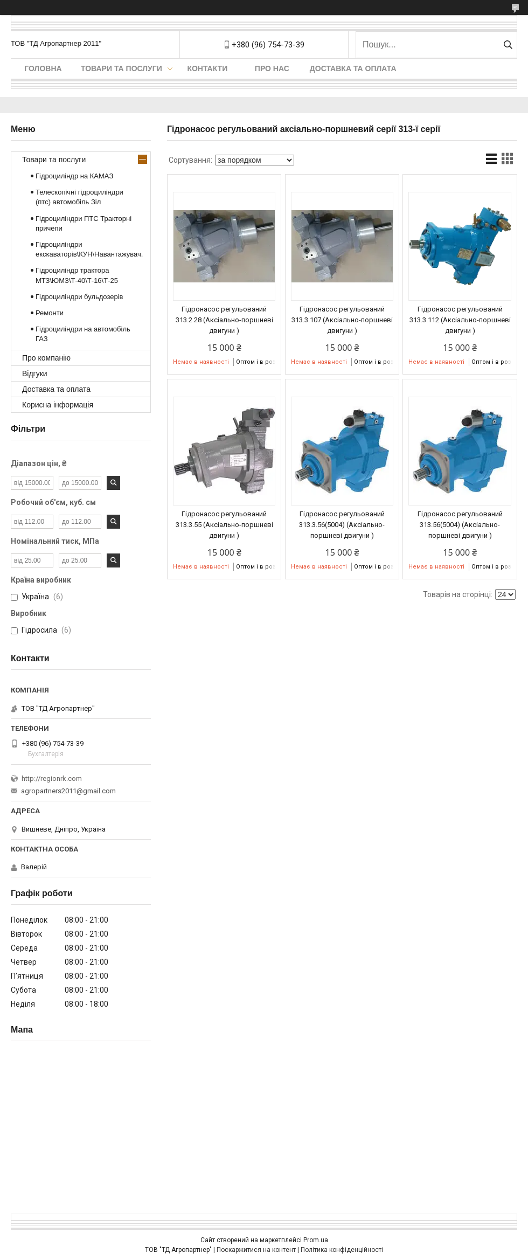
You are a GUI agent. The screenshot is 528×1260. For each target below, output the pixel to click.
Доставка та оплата (353, 68)
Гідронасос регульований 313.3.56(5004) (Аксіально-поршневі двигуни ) (342, 524)
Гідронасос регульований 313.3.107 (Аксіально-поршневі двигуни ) (342, 320)
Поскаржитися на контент (256, 1250)
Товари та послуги (121, 68)
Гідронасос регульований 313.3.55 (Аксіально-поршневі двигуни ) (224, 524)
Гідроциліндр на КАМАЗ (74, 176)
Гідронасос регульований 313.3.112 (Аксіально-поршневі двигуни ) (460, 320)
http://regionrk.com (52, 778)
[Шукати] (507, 44)
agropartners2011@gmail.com (68, 791)
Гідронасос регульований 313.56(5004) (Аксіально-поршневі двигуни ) (460, 524)
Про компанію (46, 358)
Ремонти (50, 313)
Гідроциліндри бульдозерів (79, 297)
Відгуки (34, 373)
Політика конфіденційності (342, 1250)
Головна (42, 68)
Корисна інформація (57, 404)
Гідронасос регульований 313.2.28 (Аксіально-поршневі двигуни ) (224, 320)
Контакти (207, 68)
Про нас (272, 68)
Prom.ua (315, 1240)
